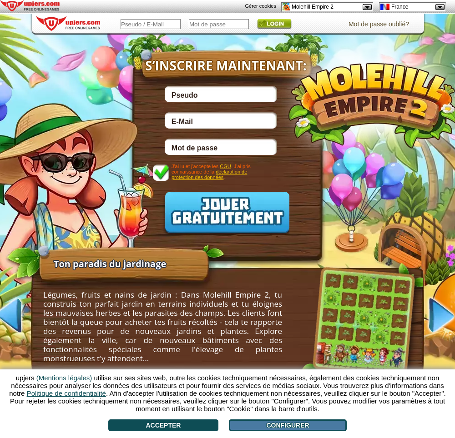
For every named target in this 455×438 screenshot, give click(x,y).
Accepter (163, 425)
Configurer (287, 425)
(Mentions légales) (64, 378)
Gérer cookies (260, 6)
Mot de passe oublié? (379, 24)
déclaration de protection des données (209, 174)
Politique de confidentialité (66, 393)
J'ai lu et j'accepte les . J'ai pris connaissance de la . (211, 171)
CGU (225, 166)
